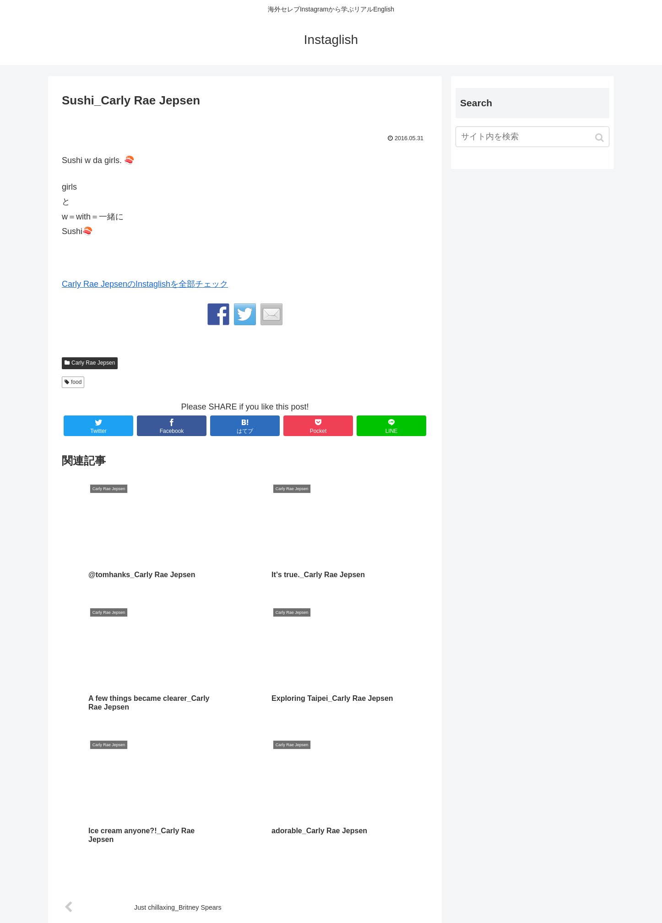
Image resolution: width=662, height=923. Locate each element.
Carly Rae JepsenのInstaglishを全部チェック (145, 284)
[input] (532, 136)
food (76, 382)
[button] (600, 137)
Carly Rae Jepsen (93, 363)
